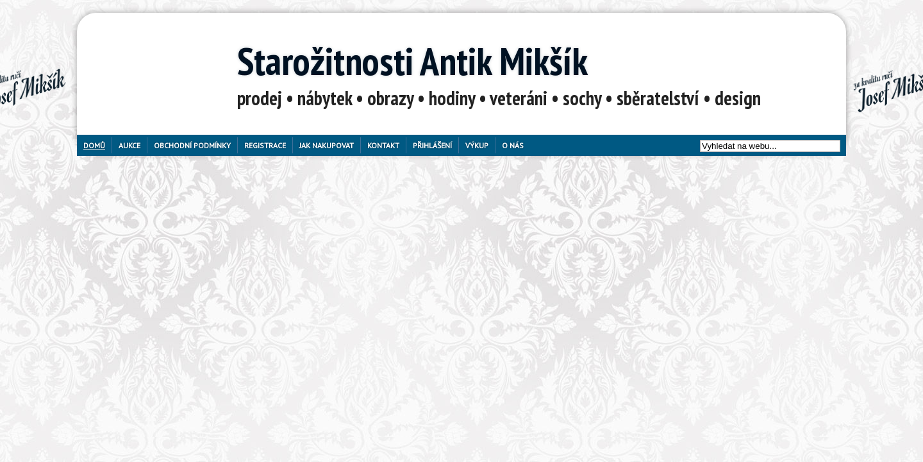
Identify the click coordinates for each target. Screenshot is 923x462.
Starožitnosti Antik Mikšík (412, 61)
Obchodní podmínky (192, 145)
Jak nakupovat (326, 145)
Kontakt (383, 145)
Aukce (129, 145)
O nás (513, 145)
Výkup (476, 145)
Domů (94, 145)
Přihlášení (432, 145)
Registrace (265, 145)
